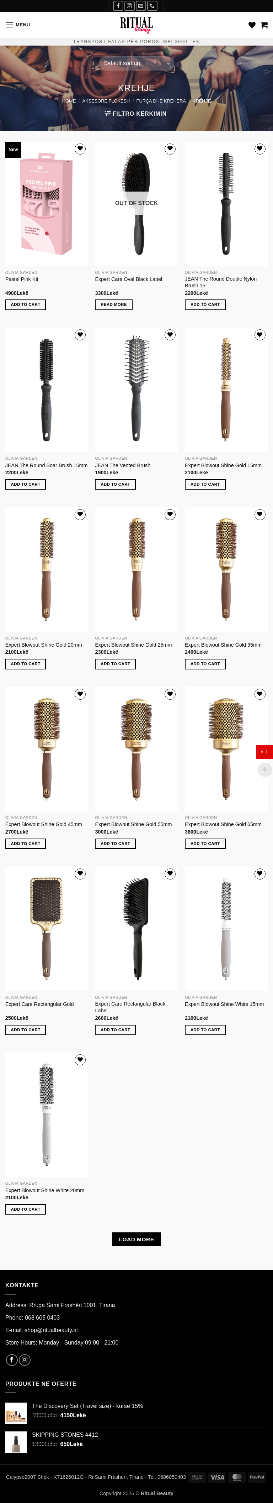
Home (69, 101)
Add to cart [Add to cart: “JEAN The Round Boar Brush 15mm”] (26, 484)
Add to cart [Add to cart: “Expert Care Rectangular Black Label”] (115, 1030)
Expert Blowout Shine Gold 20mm (43, 645)
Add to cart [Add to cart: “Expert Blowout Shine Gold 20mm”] (26, 664)
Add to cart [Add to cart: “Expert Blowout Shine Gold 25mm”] (115, 664)
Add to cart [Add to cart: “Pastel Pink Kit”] (26, 304)
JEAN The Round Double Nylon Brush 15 (221, 282)
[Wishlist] (252, 25)
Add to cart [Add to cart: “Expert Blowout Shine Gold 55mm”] (115, 843)
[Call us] (152, 6)
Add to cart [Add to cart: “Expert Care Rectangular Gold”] (26, 1030)
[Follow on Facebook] (118, 6)
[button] (17, 24)
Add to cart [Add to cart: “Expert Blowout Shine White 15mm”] (205, 1030)
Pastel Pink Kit (21, 279)
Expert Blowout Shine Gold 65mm (223, 824)
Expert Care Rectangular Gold (39, 1004)
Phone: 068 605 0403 (32, 1318)
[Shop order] (136, 63)
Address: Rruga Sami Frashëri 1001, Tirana (60, 1305)
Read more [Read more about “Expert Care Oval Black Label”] (114, 304)
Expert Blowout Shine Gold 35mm (223, 645)
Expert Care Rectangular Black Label (130, 1007)
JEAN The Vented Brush (122, 465)
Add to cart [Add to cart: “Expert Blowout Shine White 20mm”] (26, 1209)
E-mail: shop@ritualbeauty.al (41, 1330)
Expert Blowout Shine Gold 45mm (43, 824)
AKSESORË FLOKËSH (106, 101)
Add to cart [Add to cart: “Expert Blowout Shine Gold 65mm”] (205, 843)
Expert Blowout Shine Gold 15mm (223, 465)
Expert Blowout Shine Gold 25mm (133, 645)
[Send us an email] (141, 6)
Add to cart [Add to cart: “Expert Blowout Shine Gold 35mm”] (205, 664)
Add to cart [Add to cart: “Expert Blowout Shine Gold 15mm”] (205, 484)
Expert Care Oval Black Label (128, 279)
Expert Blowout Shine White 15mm (224, 1004)
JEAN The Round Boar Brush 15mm (46, 465)
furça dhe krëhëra (161, 101)
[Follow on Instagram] (129, 6)
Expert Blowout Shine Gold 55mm (133, 824)
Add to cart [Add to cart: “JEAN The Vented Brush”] (115, 484)
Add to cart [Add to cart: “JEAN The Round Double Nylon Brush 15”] (205, 304)
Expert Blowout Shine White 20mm (44, 1190)
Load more (136, 1239)
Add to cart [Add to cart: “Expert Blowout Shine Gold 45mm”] (26, 843)
